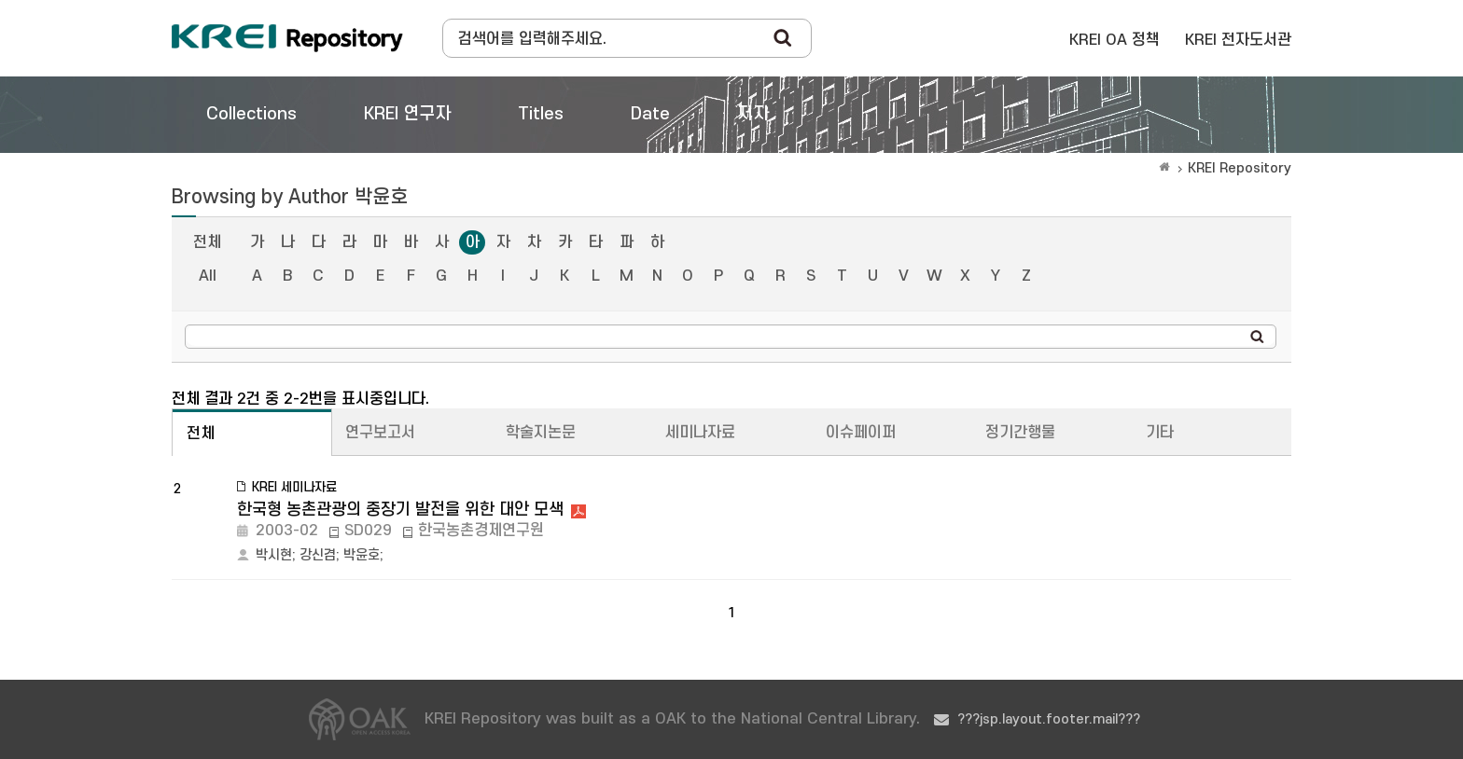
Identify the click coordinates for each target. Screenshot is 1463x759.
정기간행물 (1020, 432)
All (207, 276)
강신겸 (318, 555)
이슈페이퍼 (861, 432)
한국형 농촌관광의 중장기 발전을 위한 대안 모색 (400, 509)
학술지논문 (541, 432)
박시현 (274, 555)
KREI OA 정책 (1114, 40)
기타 (1160, 432)
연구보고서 (380, 432)
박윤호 (361, 555)
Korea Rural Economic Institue (287, 38)
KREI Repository (1239, 168)
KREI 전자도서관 (1238, 40)
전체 (207, 242)
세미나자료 (700, 432)
